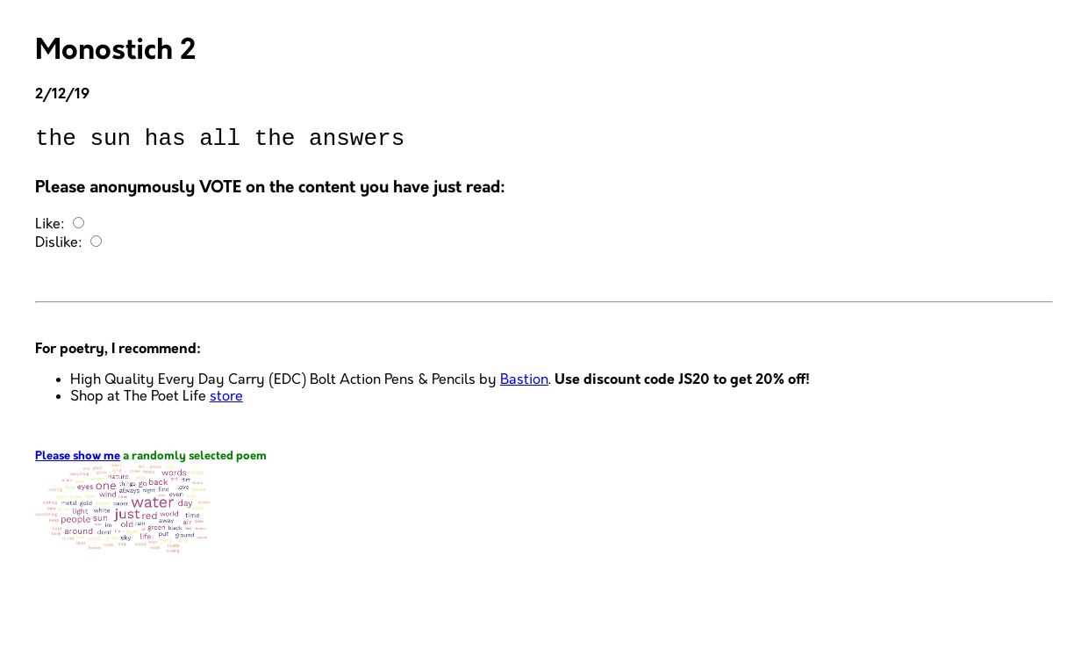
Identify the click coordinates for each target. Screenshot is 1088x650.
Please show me (77, 461)
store (226, 402)
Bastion (524, 385)
